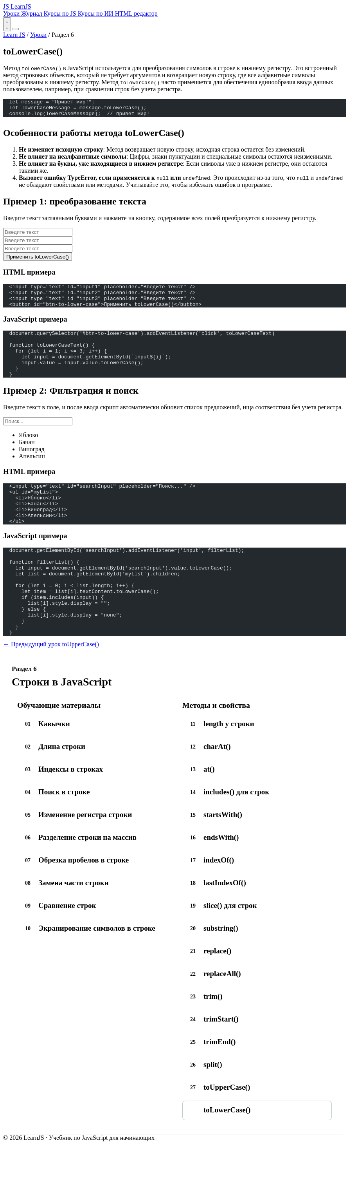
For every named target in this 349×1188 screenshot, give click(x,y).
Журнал (32, 13)
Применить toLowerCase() (37, 260)
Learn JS (14, 34)
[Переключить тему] (7, 24)
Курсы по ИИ (96, 13)
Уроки (12, 13)
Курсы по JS (61, 13)
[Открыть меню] (16, 29)
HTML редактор (136, 13)
